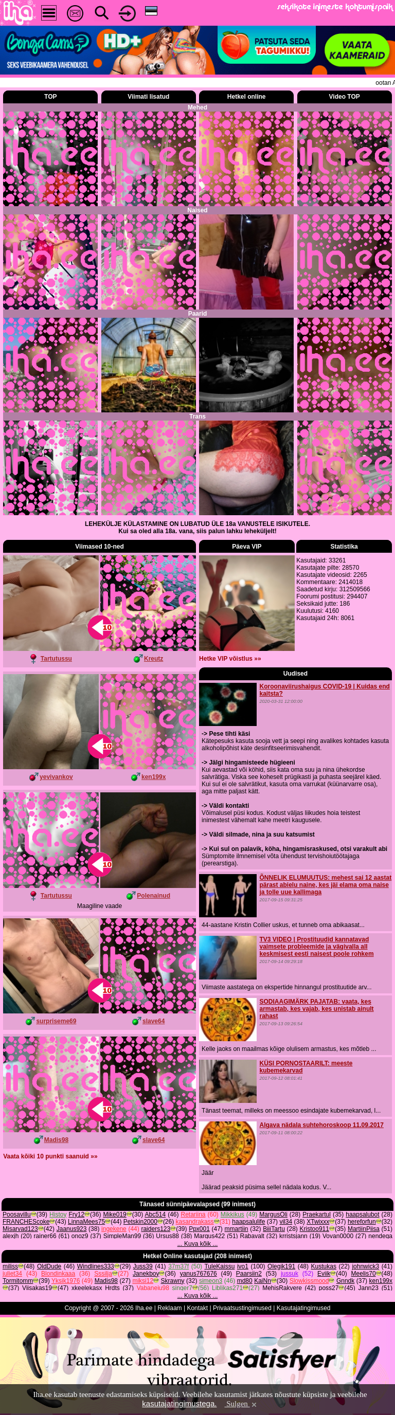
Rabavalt (252, 1236)
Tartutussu (56, 658)
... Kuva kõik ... (197, 1243)
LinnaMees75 (86, 1221)
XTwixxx (318, 1221)
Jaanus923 (72, 1228)
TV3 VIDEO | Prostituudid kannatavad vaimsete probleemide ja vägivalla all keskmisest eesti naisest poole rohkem (316, 946)
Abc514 (155, 1214)
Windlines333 (95, 1266)
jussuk (289, 1273)
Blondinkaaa (58, 1273)
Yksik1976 (65, 1280)
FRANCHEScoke (26, 1221)
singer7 (182, 1288)
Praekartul (316, 1214)
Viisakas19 (37, 1288)
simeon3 (210, 1280)
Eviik (323, 1273)
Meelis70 (363, 1273)
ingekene (114, 1228)
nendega (380, 1236)
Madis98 (56, 1140)
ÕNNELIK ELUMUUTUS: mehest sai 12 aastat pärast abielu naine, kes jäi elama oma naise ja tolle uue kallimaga (325, 885)
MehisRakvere (282, 1288)
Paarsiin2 (249, 1273)
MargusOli (273, 1214)
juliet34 (12, 1273)
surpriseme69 (56, 1021)
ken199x (153, 777)
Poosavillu (17, 1214)
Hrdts (112, 1288)
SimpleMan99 (122, 1236)
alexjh (11, 1236)
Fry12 (76, 1214)
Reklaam (169, 1308)
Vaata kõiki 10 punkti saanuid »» (50, 1156)
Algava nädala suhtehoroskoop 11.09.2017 (321, 1125)
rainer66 (45, 1236)
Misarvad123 (20, 1228)
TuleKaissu (219, 1266)
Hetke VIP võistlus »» (230, 658)
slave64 (153, 1021)
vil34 (285, 1221)
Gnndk (345, 1280)
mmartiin (236, 1228)
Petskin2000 (140, 1221)
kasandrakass (195, 1221)
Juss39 (143, 1266)
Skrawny (173, 1280)
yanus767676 (198, 1273)
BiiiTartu (274, 1228)
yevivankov (56, 777)
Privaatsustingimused (242, 1308)
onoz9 (79, 1236)
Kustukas (323, 1266)
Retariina (193, 1214)
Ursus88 (167, 1236)
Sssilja (103, 1273)
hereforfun (362, 1221)
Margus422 (209, 1236)
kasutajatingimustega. (179, 1403)
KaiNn (262, 1280)
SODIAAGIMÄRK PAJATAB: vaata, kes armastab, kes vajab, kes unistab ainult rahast (316, 1009)
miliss (10, 1266)
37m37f (178, 1266)
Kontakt (197, 1308)
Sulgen (241, 1404)
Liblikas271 (227, 1288)
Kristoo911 (314, 1228)
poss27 (329, 1288)
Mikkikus (232, 1214)
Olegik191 (281, 1266)
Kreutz (153, 658)
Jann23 (368, 1288)
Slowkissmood (309, 1280)
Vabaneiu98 (153, 1288)
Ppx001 (199, 1228)
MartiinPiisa (364, 1228)
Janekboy (146, 1273)
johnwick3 (365, 1266)
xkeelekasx (86, 1288)
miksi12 (142, 1280)
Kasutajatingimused (304, 1308)
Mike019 (114, 1214)
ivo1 (242, 1266)
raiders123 (155, 1228)
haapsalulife (248, 1221)
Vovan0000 (337, 1236)
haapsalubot (362, 1214)
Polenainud (153, 895)
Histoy (57, 1214)
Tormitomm (18, 1280)
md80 (245, 1280)
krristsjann (293, 1236)
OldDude (49, 1266)
